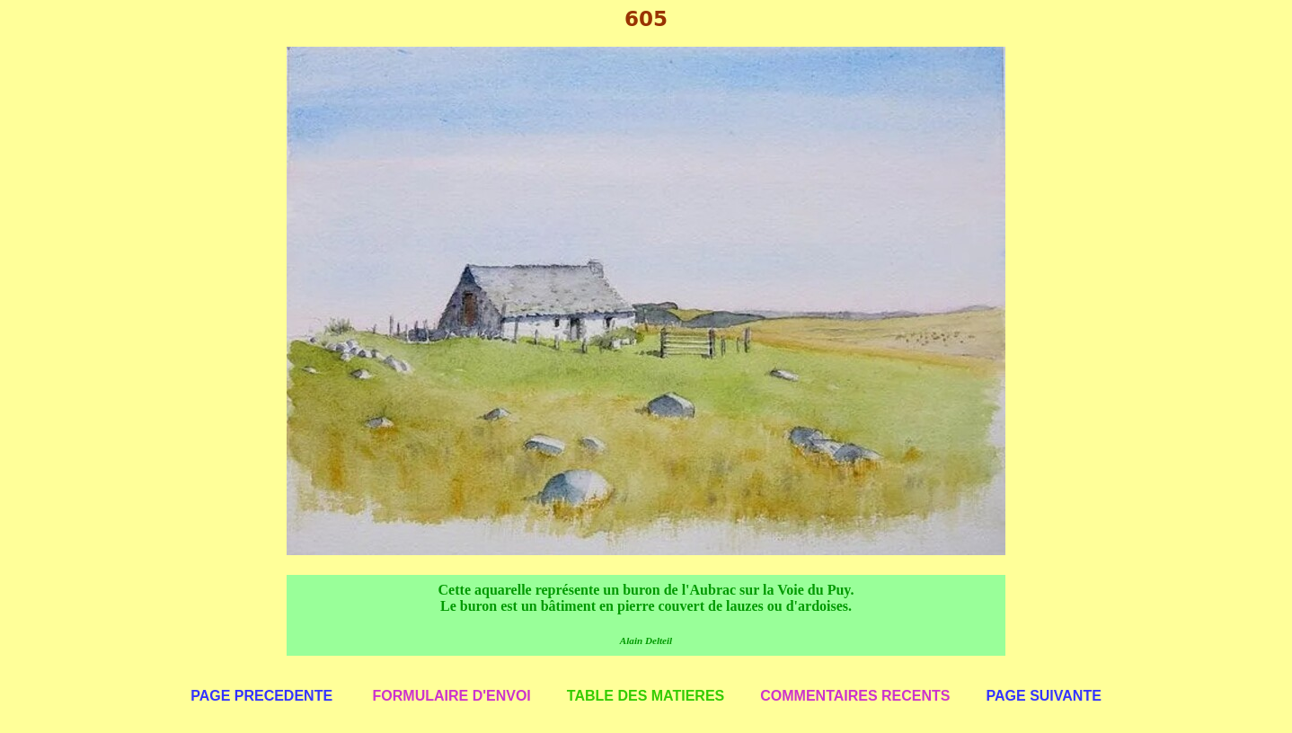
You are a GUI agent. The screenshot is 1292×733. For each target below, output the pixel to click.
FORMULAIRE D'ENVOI (452, 695)
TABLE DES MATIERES (645, 695)
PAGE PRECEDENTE (261, 695)
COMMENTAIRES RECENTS (855, 695)
